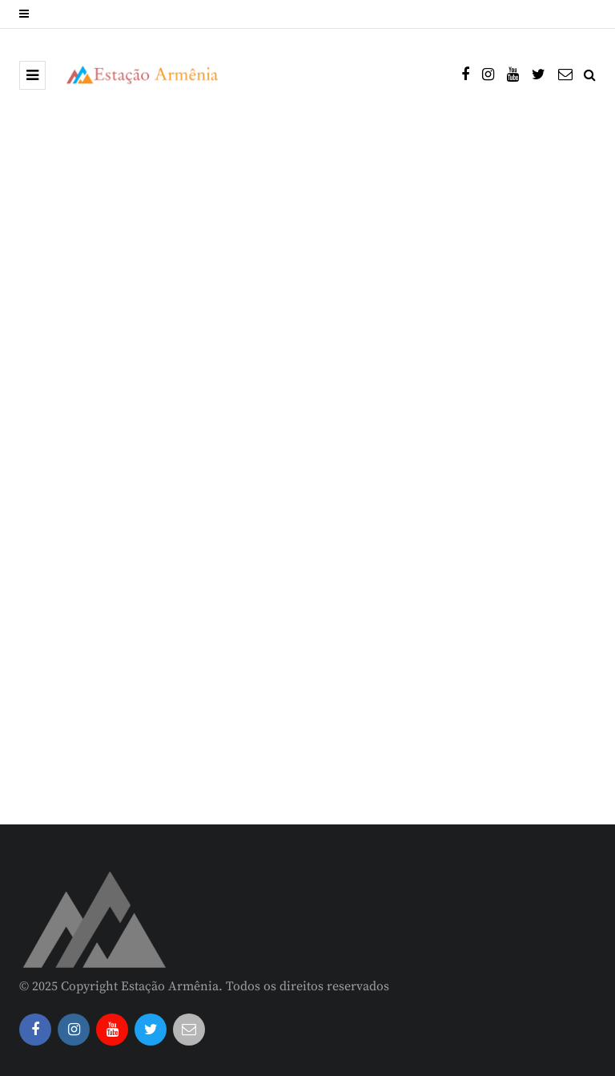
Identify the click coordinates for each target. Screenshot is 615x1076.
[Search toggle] (590, 75)
